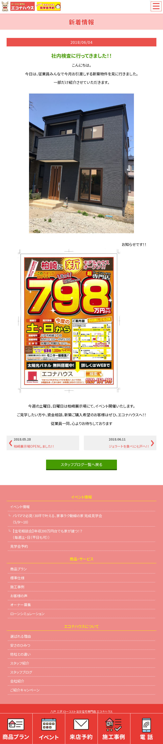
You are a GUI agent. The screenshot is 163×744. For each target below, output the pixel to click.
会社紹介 (17, 681)
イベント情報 (20, 506)
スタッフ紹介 (19, 663)
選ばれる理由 (20, 636)
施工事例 (17, 586)
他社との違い (20, 654)
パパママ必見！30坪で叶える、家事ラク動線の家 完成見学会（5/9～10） (57, 518)
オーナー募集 (20, 604)
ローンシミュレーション (27, 613)
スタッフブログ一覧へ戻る (81, 464)
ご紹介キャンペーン (24, 689)
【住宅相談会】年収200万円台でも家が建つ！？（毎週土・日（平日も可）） (47, 534)
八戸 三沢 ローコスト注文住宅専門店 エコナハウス (81, 711)
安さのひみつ (20, 645)
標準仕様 (17, 577)
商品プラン (18, 568)
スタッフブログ (21, 672)
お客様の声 (18, 595)
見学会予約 (19, 546)
